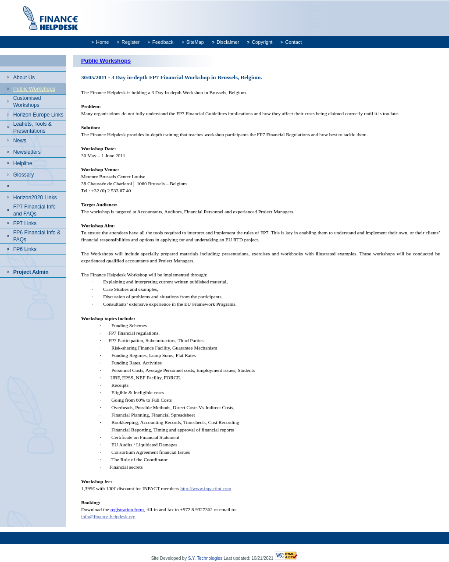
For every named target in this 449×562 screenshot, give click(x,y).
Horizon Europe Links (38, 115)
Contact (293, 42)
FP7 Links (24, 223)
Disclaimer (228, 42)
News (19, 141)
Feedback (162, 42)
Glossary (23, 175)
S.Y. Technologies (205, 558)
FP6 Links (24, 249)
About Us (24, 77)
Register (130, 42)
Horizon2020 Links (35, 197)
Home (102, 42)
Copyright (262, 42)
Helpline (22, 163)
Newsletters (27, 152)
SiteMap (195, 42)
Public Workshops (34, 89)
